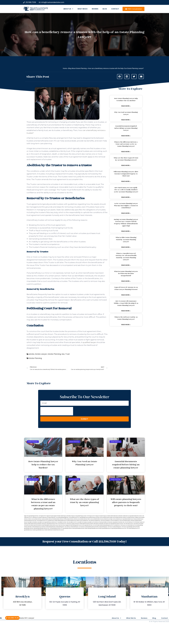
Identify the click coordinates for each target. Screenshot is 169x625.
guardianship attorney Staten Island (82, 528)
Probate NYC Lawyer (25, 618)
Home (65, 68)
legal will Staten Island (58, 516)
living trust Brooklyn (67, 516)
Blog (105, 9)
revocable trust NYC (73, 522)
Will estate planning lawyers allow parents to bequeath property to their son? (126, 174)
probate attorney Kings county (109, 517)
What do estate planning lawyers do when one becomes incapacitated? (126, 273)
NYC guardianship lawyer (83, 517)
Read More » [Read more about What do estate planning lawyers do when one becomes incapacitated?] (126, 281)
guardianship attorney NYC (57, 528)
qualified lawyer (89, 342)
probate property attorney (128, 520)
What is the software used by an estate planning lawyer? (126, 318)
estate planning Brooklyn (51, 526)
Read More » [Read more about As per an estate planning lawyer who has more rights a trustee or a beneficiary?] (126, 213)
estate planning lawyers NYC (108, 525)
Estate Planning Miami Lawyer (76, 525)
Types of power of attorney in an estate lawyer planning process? (126, 288)
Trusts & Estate (39, 8)
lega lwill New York (37, 516)
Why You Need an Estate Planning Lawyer (126, 113)
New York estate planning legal (60, 517)
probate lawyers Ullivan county (76, 520)
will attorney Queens (138, 522)
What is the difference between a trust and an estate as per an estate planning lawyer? (126, 144)
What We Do (82, 9)
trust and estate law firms (131, 525)
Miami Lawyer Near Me (57, 525)
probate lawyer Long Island (121, 519)
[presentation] (56, 411)
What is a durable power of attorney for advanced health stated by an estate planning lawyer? (125, 256)
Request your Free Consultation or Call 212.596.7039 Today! (84, 541)
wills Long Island (85, 525)
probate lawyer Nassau (132, 519)
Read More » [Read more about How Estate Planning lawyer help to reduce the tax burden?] (126, 106)
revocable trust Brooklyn (32, 522)
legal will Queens (50, 516)
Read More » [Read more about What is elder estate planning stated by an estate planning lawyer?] (126, 247)
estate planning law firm (37, 10)
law (63, 354)
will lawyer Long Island (46, 523)
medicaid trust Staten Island (47, 517)
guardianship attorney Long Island (31, 528)
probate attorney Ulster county (86, 519)
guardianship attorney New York (44, 528)
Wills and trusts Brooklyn (99, 523)
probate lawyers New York (33, 520)
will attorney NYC (130, 522)
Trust (67, 354)
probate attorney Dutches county (95, 517)
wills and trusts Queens (138, 523)
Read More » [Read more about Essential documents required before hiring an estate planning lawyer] (126, 136)
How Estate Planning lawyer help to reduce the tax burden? (126, 99)
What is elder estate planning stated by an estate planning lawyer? (126, 239)
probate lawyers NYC (43, 520)
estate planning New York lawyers (120, 526)
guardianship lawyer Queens (30, 530)
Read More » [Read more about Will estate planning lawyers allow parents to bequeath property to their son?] (126, 181)
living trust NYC (92, 516)
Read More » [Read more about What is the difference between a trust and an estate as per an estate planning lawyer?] (126, 152)
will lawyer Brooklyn (37, 523)
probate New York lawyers (120, 525)
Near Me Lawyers (60, 530)
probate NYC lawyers (118, 520)
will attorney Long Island (112, 522)
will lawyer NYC (63, 523)
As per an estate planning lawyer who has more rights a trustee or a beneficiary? (126, 205)
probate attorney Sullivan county (73, 519)
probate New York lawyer (100, 520)
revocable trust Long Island (43, 522)
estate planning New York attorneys (77, 526)
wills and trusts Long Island (109, 523)
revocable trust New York (63, 522)
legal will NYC (43, 516)
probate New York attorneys (88, 520)
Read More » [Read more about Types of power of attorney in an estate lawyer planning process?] (126, 295)
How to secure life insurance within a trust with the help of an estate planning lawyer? (126, 303)
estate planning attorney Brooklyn (92, 526)
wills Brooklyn (38, 525)
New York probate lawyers (72, 517)
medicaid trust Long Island (128, 516)
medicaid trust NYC (28, 517)
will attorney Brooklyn (102, 522)
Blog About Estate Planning (77, 68)
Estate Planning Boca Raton (47, 525)
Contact (115, 9)
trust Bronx (96, 522)
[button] (119, 76)
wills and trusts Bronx (89, 523)
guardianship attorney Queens (69, 528)
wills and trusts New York (120, 523)
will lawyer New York (55, 523)
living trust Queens (99, 516)
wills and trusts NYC (129, 523)
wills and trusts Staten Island (30, 525)
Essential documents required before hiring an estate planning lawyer (125, 128)
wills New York (92, 525)
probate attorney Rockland (50, 519)
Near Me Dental (53, 530)
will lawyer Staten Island (80, 523)
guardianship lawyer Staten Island (43, 530)
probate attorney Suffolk (61, 519)
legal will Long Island (28, 516)
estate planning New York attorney (63, 526)
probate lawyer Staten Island (54, 520)
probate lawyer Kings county (109, 519)
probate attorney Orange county (134, 517)
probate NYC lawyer (110, 520)
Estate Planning (54, 354)
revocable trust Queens (82, 522)
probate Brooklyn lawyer (98, 519)
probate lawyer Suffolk (65, 520)
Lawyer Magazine (66, 525)
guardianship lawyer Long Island (108, 528)
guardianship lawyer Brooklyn (96, 528)
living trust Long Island (75, 516)
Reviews (95, 9)
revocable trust (90, 522)
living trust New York (84, 516)
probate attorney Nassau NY (121, 517)
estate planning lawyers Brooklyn (38, 526)
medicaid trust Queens (37, 517)
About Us (68, 8)
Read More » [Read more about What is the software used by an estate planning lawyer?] (126, 324)
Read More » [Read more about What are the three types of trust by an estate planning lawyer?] (126, 165)
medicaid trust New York (139, 516)
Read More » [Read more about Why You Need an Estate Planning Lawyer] (126, 120)
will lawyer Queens (71, 523)
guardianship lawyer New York (122, 528)
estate (31, 354)
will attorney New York (122, 522)
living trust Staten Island (108, 516)
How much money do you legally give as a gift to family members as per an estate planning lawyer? (126, 190)
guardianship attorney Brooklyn (133, 526)
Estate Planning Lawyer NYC (134, 528)
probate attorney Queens (39, 519)
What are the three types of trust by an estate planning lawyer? (126, 159)
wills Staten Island (98, 525)
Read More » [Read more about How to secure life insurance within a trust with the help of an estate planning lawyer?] (126, 311)
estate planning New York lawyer (106, 526)
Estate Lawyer (41, 354)
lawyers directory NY (53, 522)
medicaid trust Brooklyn (118, 516)
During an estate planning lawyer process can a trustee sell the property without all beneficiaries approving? (126, 222)
